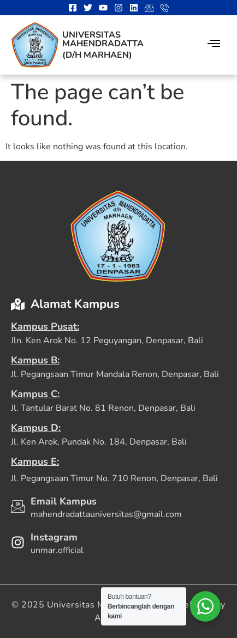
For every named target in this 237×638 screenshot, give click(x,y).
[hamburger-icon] (214, 45)
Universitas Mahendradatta (103, 39)
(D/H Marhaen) (97, 55)
